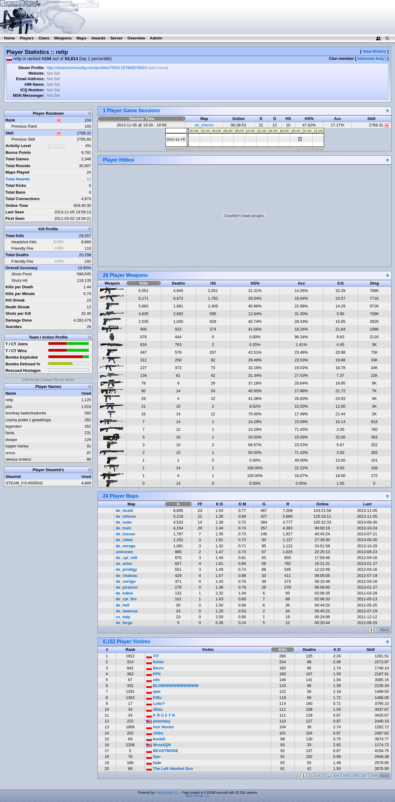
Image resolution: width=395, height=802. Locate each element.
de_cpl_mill (126, 557)
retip (9, 399)
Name (11, 393)
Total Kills (15, 235)
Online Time (17, 205)
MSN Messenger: (29, 95)
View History (374, 51)
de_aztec (124, 563)
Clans (44, 38)
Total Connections (23, 198)
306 (355, 775)
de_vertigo (126, 581)
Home (9, 38)
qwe (153, 691)
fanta (10, 432)
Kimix (155, 662)
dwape (11, 439)
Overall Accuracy (22, 267)
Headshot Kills (24, 242)
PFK (153, 674)
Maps (82, 38)
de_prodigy (126, 569)
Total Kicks (16, 185)
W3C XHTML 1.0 (198, 796)
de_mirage (125, 546)
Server (116, 38)
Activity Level (18, 145)
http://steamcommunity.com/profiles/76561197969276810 (97, 67)
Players (27, 38)
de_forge (124, 622)
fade (153, 762)
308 (374, 775)
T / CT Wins (16, 350)
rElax (154, 709)
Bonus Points (18, 152)
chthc (155, 733)
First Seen (15, 218)
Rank (10, 120)
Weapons (63, 38)
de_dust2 (124, 510)
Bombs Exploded (22, 357)
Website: (36, 73)
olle (153, 679)
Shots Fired (21, 274)
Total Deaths (17, 255)
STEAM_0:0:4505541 (24, 483)
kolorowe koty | (371, 58)
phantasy (158, 721)
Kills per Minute (20, 293)
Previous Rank (24, 126)
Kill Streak (15, 300)
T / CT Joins (17, 344)
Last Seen (15, 212)
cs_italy (123, 617)
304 (336, 775)
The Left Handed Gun (169, 768)
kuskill (155, 739)
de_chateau (126, 575)
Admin (156, 38)
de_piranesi (127, 587)
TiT (152, 656)
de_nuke (124, 522)
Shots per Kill (18, 313)
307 (364, 775)
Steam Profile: (31, 67)
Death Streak (18, 307)
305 (345, 775)
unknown (124, 551)
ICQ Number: (32, 90)
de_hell (122, 605)
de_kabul (124, 593)
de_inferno (204, 125)
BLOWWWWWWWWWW (172, 685)
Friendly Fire (22, 248)
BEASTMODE (162, 750)
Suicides (14, 326)
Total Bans (15, 192)
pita (9, 406)
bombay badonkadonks (26, 413)
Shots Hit (19, 280)
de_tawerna (126, 611)
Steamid (13, 476)
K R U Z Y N (160, 715)
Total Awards (18, 179)
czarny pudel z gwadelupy (28, 419)
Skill (10, 133)
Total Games (17, 159)
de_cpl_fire (126, 599)
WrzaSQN (158, 744)
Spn (153, 756)
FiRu (154, 697)
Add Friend (157, 68)
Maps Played (18, 172)
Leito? (155, 703)
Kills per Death (19, 287)
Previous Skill (23, 139)
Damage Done (19, 320)
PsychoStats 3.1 (166, 792)
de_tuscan (125, 534)
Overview (136, 38)
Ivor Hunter (160, 727)
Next (384, 629)
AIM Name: (34, 84)
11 (89, 179)
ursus (10, 452)
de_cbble (124, 539)
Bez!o (155, 668)
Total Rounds (18, 165)
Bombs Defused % (23, 364)
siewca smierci (18, 459)
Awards (98, 38)
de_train (123, 528)
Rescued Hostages (23, 370)
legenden (14, 426)
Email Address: (30, 78)
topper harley (17, 446)
